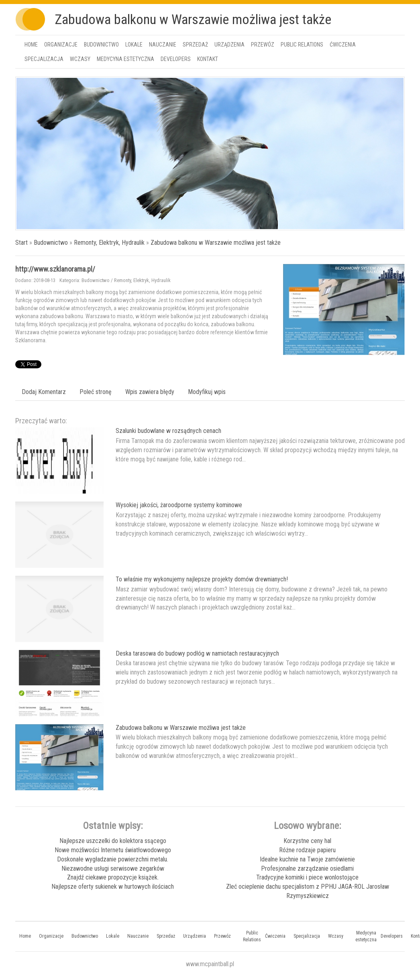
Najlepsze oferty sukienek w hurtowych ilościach (112, 886)
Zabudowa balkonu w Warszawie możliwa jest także (216, 242)
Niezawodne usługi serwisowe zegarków (112, 868)
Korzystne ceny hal (307, 841)
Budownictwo (51, 242)
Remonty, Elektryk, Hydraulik (109, 242)
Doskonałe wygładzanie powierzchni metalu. (112, 859)
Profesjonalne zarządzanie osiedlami (307, 868)
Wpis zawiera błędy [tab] (149, 392)
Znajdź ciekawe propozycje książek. (113, 877)
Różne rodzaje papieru (307, 850)
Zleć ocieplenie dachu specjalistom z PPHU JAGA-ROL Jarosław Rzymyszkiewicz (307, 891)
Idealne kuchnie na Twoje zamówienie (307, 859)
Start (21, 242)
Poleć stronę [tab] (96, 392)
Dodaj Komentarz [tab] (44, 392)
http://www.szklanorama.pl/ (55, 269)
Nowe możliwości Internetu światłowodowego (113, 850)
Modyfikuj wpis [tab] (207, 392)
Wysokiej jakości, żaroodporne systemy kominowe (179, 505)
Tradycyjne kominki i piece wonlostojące (307, 877)
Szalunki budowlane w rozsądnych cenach (168, 431)
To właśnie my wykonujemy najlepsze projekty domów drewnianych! (202, 579)
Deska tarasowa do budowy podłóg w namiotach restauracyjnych (197, 653)
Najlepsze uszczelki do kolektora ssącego (112, 841)
